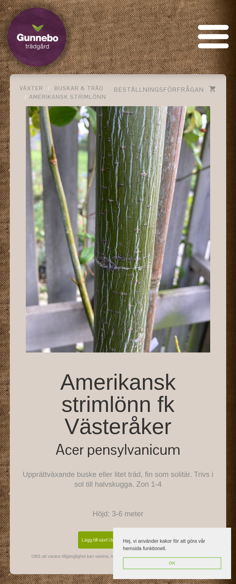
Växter (31, 88)
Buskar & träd (79, 88)
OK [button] (172, 563)
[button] (169, 549)
